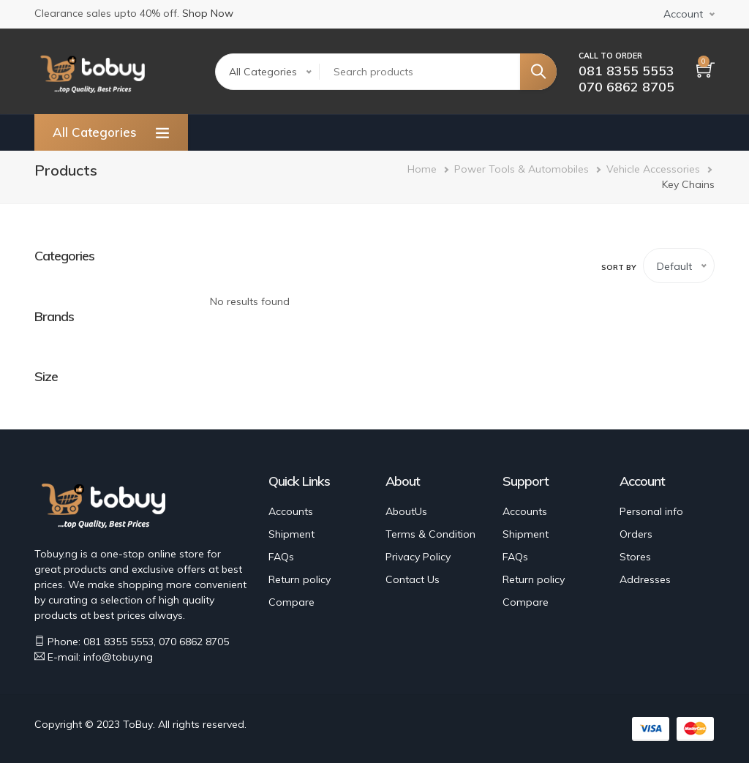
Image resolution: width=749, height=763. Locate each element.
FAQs (281, 556)
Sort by (618, 267)
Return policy (299, 579)
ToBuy (138, 724)
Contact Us (412, 579)
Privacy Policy (418, 556)
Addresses (645, 579)
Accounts (290, 511)
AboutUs (406, 511)
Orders (636, 534)
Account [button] (683, 13)
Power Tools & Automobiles (521, 169)
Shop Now (207, 13)
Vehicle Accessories (653, 169)
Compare (291, 602)
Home (422, 169)
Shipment (291, 534)
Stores (635, 556)
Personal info (651, 511)
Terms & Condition (430, 534)
